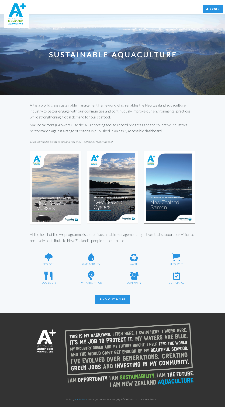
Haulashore (81, 399)
